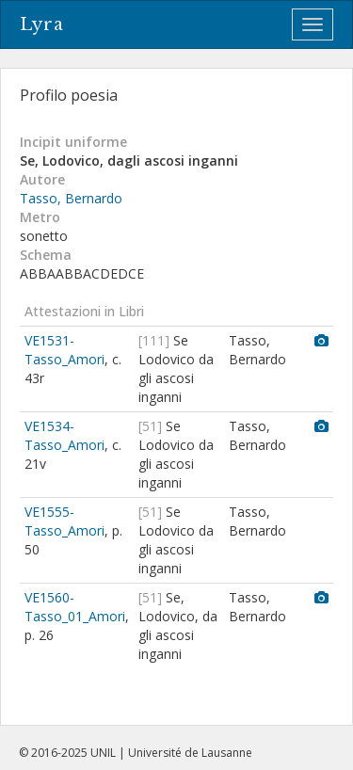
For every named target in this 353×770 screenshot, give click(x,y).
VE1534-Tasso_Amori (64, 435)
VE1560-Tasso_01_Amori (74, 606)
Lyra (42, 24)
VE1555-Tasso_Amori (64, 521)
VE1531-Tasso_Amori (64, 349)
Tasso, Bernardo (71, 198)
